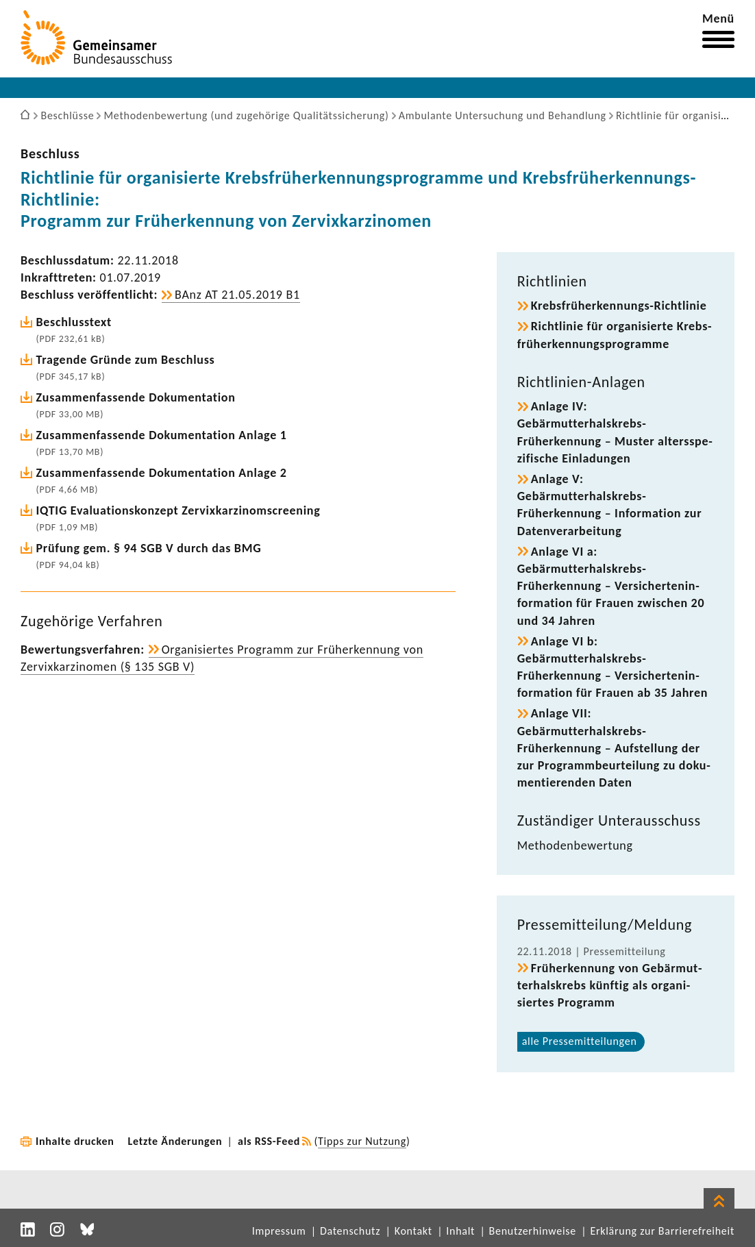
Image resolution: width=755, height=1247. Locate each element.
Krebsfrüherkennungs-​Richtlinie (619, 305)
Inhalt (460, 1230)
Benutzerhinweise (532, 1230)
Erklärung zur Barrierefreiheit (662, 1230)
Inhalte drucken (75, 1141)
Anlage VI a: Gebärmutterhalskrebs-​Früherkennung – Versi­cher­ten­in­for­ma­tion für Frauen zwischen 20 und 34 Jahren (611, 586)
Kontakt (413, 1230)
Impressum (279, 1230)
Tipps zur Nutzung (362, 1141)
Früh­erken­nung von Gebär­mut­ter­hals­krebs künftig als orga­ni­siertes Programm (609, 985)
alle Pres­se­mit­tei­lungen (579, 1041)
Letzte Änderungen (175, 1141)
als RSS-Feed (269, 1141)
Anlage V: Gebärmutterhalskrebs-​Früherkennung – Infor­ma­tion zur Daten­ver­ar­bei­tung (609, 505)
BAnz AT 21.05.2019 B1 (237, 294)
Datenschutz (350, 1230)
